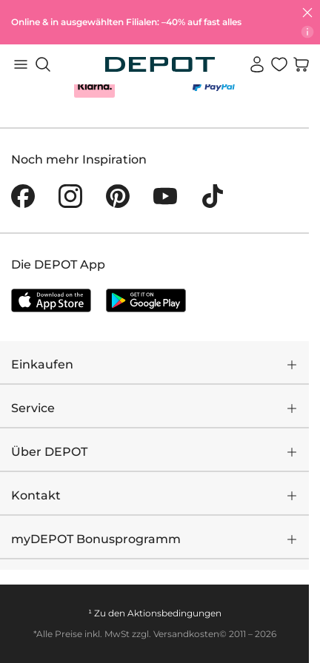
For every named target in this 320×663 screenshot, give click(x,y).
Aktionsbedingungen (174, 613)
